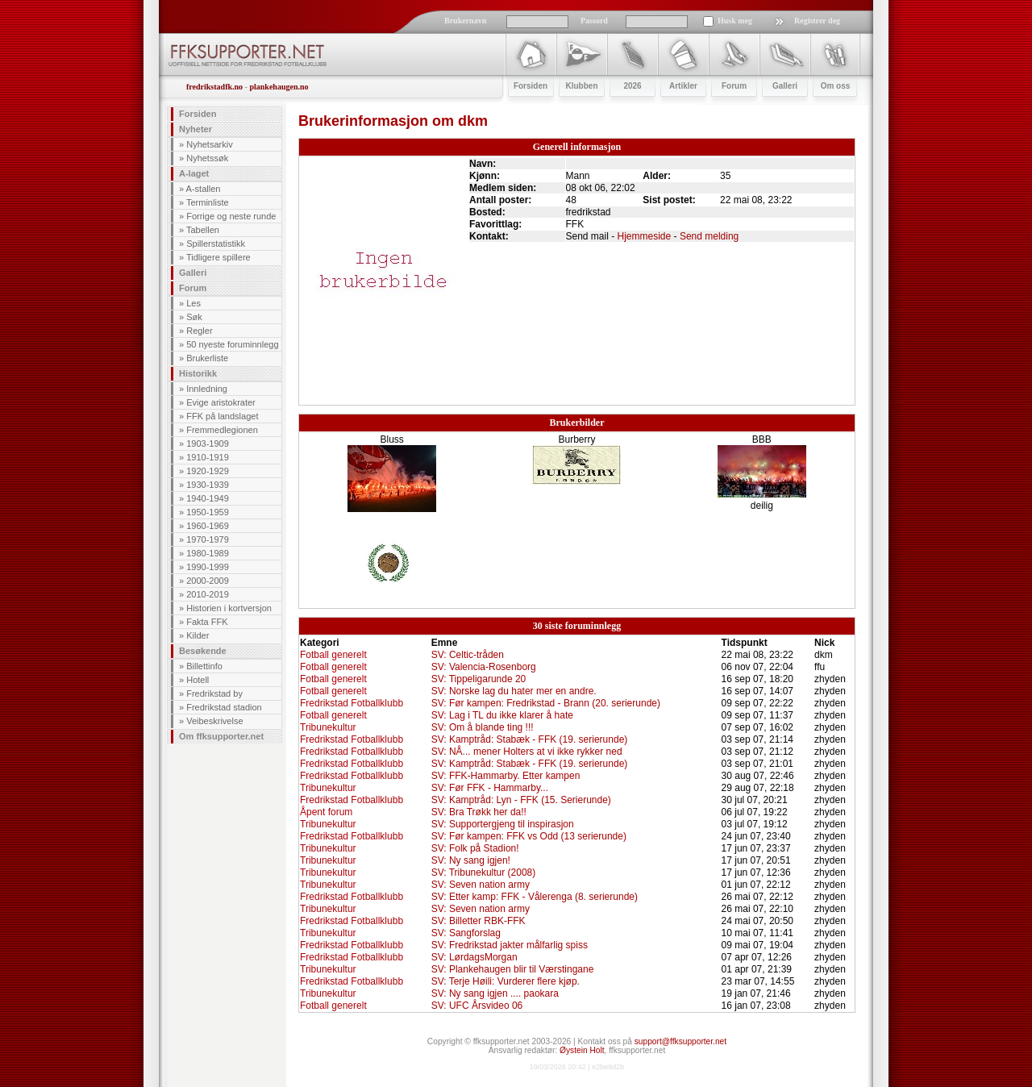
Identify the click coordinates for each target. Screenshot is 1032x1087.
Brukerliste (207, 358)
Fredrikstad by (214, 693)
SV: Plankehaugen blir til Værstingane (512, 969)
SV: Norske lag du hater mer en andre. (514, 691)
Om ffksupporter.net (221, 736)
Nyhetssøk (207, 158)
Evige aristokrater (221, 402)
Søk (194, 317)
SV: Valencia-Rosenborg (483, 667)
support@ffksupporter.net (680, 1041)
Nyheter (195, 129)
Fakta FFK (206, 622)
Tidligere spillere (218, 257)
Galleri (192, 272)
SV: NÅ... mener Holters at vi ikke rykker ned (526, 751)
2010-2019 (207, 594)
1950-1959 (207, 512)
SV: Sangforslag (466, 933)
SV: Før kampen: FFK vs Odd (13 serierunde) (528, 836)
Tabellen (202, 230)
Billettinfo (204, 666)
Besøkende (203, 651)
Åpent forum (326, 812)
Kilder (197, 635)
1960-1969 (207, 526)
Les (193, 303)
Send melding (709, 236)
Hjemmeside (645, 236)
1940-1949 (207, 498)
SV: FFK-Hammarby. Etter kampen (505, 775)
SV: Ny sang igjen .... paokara (495, 993)
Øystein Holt (582, 1050)
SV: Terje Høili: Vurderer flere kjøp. (505, 981)
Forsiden (197, 114)
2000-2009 (207, 580)
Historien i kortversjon (229, 608)
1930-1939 (207, 484)
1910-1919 (207, 457)
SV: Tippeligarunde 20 (478, 679)
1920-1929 (207, 471)
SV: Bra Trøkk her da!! (478, 812)
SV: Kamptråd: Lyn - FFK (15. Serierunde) (521, 800)
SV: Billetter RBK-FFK (478, 921)
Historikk (198, 373)
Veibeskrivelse (214, 721)
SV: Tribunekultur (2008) (483, 872)
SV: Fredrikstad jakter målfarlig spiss (509, 945)
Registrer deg (817, 20)
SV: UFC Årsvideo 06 (477, 1005)
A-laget (194, 173)
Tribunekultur (328, 727)
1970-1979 (207, 539)
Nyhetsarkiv (209, 144)
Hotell (197, 680)
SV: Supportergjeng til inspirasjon (502, 824)
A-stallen (203, 189)
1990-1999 (207, 567)
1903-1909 (207, 443)
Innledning (206, 389)
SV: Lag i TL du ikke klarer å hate (502, 715)
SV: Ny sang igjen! (470, 860)
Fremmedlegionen (222, 430)
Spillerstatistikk (215, 243)
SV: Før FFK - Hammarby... (489, 787)
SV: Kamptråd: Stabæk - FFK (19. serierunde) (529, 739)
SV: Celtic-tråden (467, 654)
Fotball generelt (333, 654)
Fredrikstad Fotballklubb (351, 703)
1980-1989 (207, 553)
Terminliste (207, 202)
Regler (199, 330)
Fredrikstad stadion (224, 707)
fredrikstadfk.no (214, 86)
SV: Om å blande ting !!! (482, 727)
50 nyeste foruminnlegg (232, 344)
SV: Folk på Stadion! (475, 848)
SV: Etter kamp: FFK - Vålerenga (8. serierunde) (534, 896)
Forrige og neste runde (231, 216)
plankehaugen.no (278, 86)
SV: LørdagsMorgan (474, 957)
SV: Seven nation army (480, 884)
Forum (192, 288)
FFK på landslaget (222, 416)
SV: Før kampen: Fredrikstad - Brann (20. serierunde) (545, 703)
